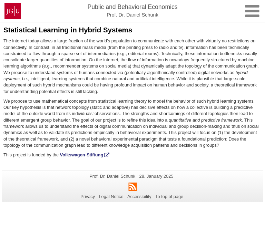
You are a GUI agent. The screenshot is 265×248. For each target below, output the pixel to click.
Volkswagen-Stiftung (82, 154)
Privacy (87, 196)
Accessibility (139, 196)
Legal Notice (111, 196)
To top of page (169, 196)
